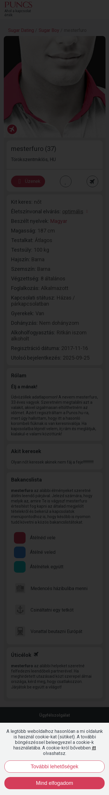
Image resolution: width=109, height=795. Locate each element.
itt (94, 748)
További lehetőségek (54, 766)
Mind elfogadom (54, 783)
